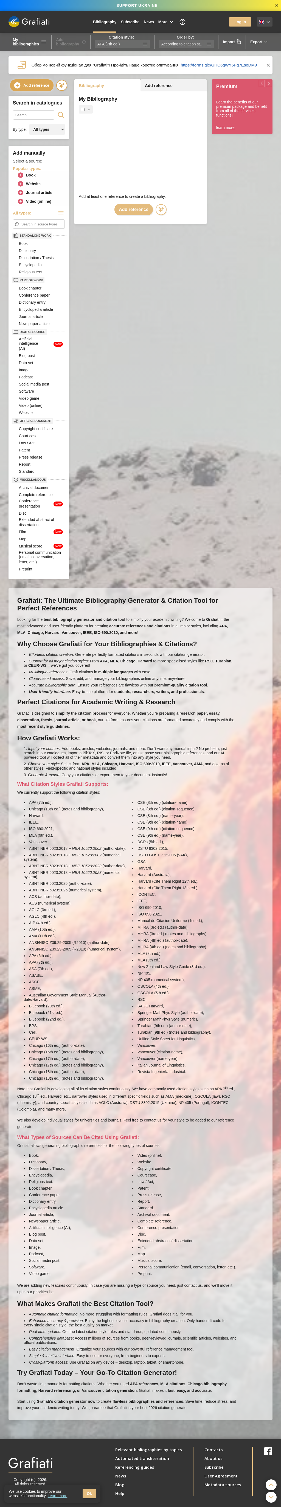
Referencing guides (134, 1467)
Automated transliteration (142, 1458)
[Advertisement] (140, 153)
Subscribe (130, 22)
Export (259, 42)
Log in (240, 22)
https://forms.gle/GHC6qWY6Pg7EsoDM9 (219, 65)
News (149, 22)
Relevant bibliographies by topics (148, 1449)
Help (119, 1493)
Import (232, 41)
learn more (225, 127)
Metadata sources (222, 1484)
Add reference (31, 85)
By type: (20, 129)
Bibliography (105, 22)
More (166, 22)
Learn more (58, 1496)
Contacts (213, 1449)
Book (26, 175)
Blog (120, 1484)
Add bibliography (71, 41)
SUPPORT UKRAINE (137, 5)
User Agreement (221, 1476)
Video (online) (34, 201)
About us (213, 1458)
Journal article (34, 192)
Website (29, 184)
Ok (89, 1493)
